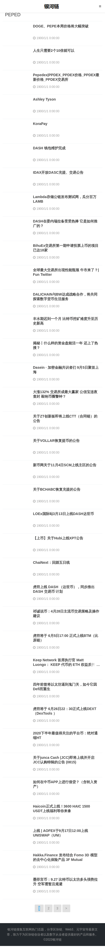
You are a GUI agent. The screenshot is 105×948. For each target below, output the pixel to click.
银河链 (52, 6)
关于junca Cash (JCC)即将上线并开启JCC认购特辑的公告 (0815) (63, 760)
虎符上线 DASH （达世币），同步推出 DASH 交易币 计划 (64, 589)
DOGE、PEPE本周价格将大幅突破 (61, 26)
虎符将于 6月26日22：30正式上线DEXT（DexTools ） (64, 711)
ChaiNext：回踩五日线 (51, 562)
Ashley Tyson (44, 99)
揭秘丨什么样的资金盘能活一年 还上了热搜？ (65, 345)
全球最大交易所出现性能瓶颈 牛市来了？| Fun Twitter (66, 272)
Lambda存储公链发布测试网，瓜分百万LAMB (64, 199)
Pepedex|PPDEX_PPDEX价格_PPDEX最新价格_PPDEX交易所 (66, 77)
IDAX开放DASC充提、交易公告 (58, 172)
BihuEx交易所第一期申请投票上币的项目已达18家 (65, 248)
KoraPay (40, 124)
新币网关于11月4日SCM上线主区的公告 (64, 465)
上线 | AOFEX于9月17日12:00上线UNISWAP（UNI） (60, 833)
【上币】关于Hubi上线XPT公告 (58, 538)
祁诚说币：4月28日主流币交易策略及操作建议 (66, 613)
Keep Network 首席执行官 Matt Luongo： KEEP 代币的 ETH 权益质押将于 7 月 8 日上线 (66, 664)
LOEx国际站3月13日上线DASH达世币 (63, 514)
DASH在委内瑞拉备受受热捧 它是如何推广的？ (65, 223)
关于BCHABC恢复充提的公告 (56, 489)
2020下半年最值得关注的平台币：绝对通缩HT (65, 735)
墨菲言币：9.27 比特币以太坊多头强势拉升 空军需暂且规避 (65, 881)
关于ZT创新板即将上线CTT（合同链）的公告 (65, 418)
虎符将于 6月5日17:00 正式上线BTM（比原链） (65, 638)
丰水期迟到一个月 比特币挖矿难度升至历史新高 (65, 321)
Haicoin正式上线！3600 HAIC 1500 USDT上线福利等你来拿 (61, 808)
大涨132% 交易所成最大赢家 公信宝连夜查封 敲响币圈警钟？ (65, 394)
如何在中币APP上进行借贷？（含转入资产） (65, 784)
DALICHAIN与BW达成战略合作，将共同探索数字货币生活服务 (65, 296)
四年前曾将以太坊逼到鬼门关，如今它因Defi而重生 (65, 686)
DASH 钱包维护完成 (49, 148)
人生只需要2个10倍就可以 (53, 51)
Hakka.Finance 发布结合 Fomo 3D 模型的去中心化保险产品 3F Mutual (65, 857)
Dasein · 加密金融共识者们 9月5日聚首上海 (66, 369)
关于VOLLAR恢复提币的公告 (56, 441)
